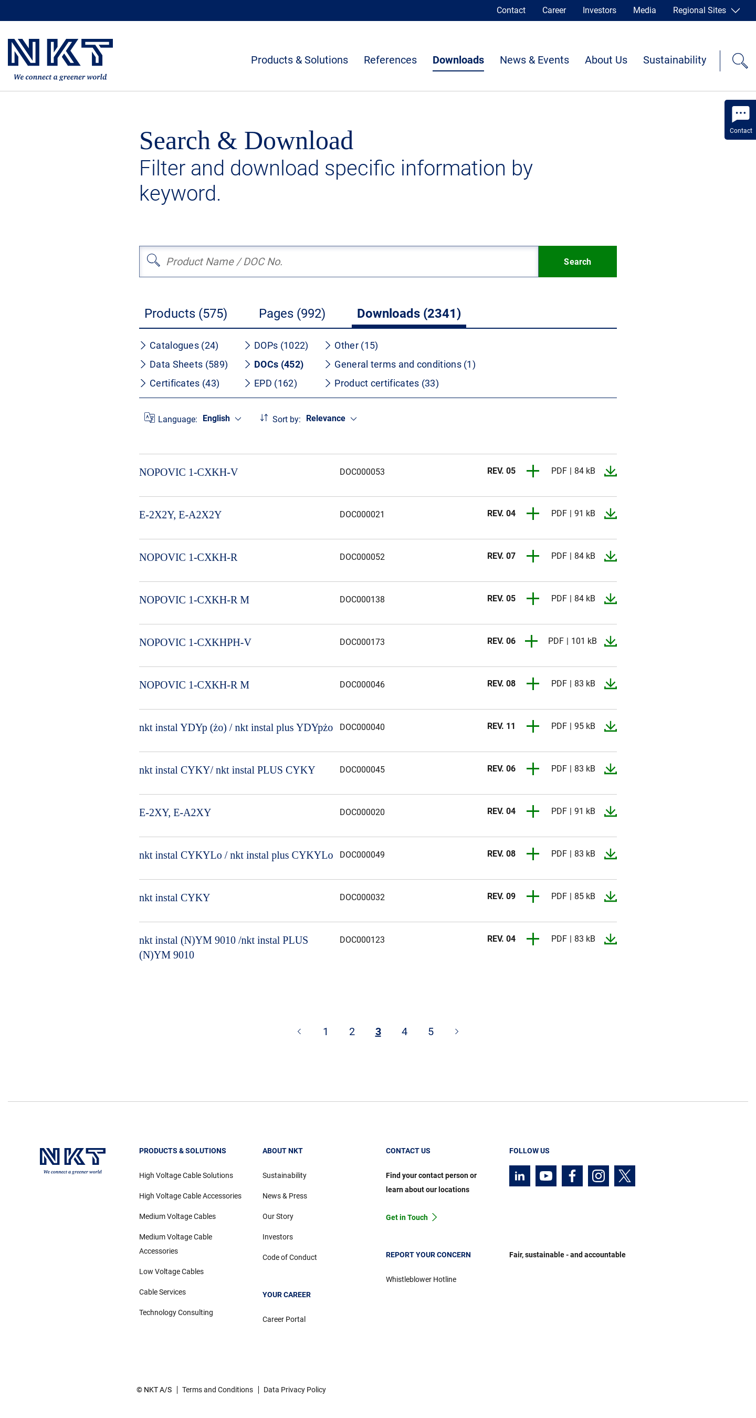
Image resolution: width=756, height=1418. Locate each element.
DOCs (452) (273, 364)
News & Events (534, 60)
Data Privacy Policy (295, 1389)
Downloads (458, 60)
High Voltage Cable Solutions (186, 1175)
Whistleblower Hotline (421, 1279)
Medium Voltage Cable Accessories (175, 1244)
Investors (599, 10)
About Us (606, 60)
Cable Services (162, 1292)
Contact (511, 10)
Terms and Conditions (217, 1389)
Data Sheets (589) (183, 364)
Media (644, 10)
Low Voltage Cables (171, 1271)
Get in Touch (407, 1217)
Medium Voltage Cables (177, 1216)
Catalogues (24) (179, 345)
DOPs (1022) (276, 345)
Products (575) (185, 313)
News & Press (284, 1196)
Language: (177, 419)
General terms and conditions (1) (400, 364)
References (390, 60)
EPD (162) (270, 383)
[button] (533, 471)
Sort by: (286, 419)
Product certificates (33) (381, 383)
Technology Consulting (176, 1312)
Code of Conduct (289, 1257)
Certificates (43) (179, 383)
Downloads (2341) (409, 313)
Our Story (277, 1216)
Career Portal (284, 1319)
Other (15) (351, 345)
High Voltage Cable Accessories (190, 1196)
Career (554, 10)
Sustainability (674, 60)
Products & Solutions (299, 60)
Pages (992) (292, 313)
